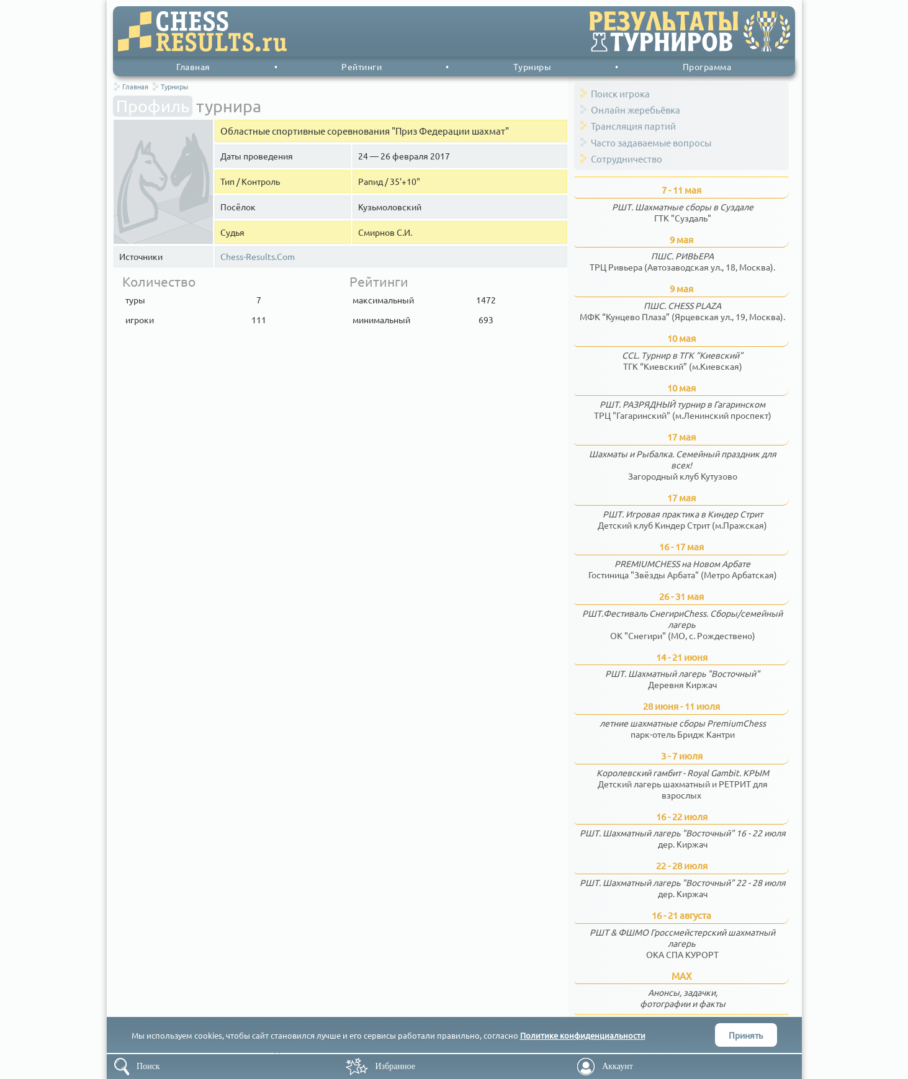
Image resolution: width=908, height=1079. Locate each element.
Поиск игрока (620, 93)
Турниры (532, 66)
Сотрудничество (626, 158)
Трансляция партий (633, 126)
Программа (707, 66)
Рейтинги (361, 66)
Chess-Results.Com (257, 256)
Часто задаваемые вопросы (651, 142)
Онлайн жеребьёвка (635, 109)
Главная (193, 66)
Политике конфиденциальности (582, 1035)
